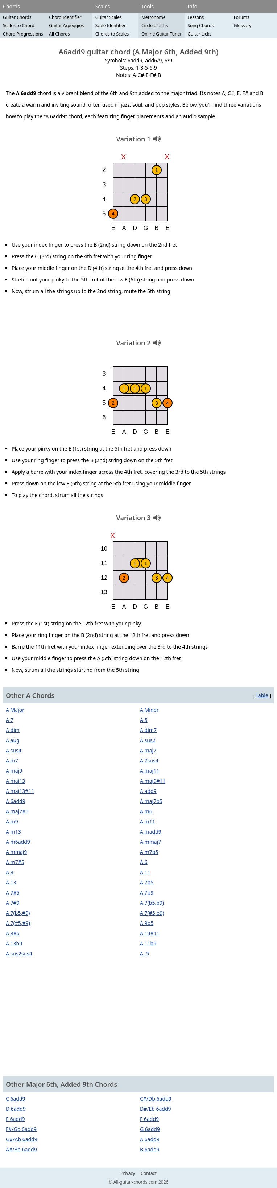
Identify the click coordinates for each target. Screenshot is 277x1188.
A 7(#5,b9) (152, 912)
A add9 (148, 791)
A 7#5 (13, 892)
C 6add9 (15, 1098)
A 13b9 (14, 943)
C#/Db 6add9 (155, 1098)
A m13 (13, 831)
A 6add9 (15, 801)
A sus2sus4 (19, 953)
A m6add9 (18, 841)
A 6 (144, 862)
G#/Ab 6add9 (21, 1139)
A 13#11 (150, 933)
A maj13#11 (20, 791)
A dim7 (148, 730)
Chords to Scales (112, 34)
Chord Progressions (23, 34)
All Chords (59, 34)
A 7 (9, 719)
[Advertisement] (138, 319)
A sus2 (148, 740)
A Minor (149, 709)
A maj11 (149, 770)
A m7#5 (15, 862)
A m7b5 (149, 851)
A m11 (147, 821)
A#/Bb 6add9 (21, 1149)
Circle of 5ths (154, 25)
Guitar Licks (199, 34)
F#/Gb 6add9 (21, 1129)
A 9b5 (146, 923)
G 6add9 (150, 1129)
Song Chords (200, 25)
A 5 (144, 719)
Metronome (153, 17)
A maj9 (14, 770)
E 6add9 (15, 1118)
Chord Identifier (65, 17)
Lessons (195, 17)
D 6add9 (16, 1108)
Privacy (127, 1173)
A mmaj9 (16, 851)
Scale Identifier (110, 25)
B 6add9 (150, 1149)
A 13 (11, 882)
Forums (241, 17)
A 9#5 (13, 933)
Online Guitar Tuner (161, 34)
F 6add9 (149, 1118)
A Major (15, 709)
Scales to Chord (18, 25)
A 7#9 (13, 902)
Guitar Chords (17, 17)
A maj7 (148, 750)
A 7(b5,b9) (152, 902)
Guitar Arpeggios (66, 25)
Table (262, 695)
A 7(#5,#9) (18, 923)
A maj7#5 (17, 811)
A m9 (12, 821)
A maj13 (15, 780)
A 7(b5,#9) (18, 912)
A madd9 (150, 831)
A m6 (146, 811)
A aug (13, 740)
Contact (148, 1173)
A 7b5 (146, 882)
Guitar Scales (108, 17)
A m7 (12, 760)
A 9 (9, 872)
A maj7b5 (151, 801)
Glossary (242, 25)
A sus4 (13, 750)
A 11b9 (148, 943)
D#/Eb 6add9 (155, 1108)
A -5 (144, 953)
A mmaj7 (150, 841)
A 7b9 (146, 892)
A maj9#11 (152, 780)
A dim (13, 730)
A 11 (145, 872)
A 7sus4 (149, 760)
